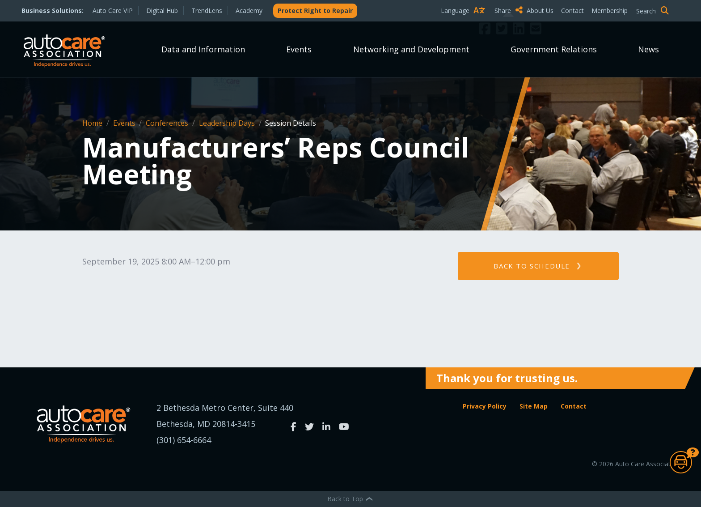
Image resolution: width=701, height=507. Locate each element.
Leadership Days (228, 123)
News (648, 49)
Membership (609, 10)
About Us (540, 10)
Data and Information (203, 49)
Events (299, 49)
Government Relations (554, 49)
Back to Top (350, 498)
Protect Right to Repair (315, 10)
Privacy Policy (485, 406)
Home (93, 123)
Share (508, 10)
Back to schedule (532, 265)
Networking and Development (411, 49)
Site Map (533, 406)
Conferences (168, 123)
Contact (572, 10)
